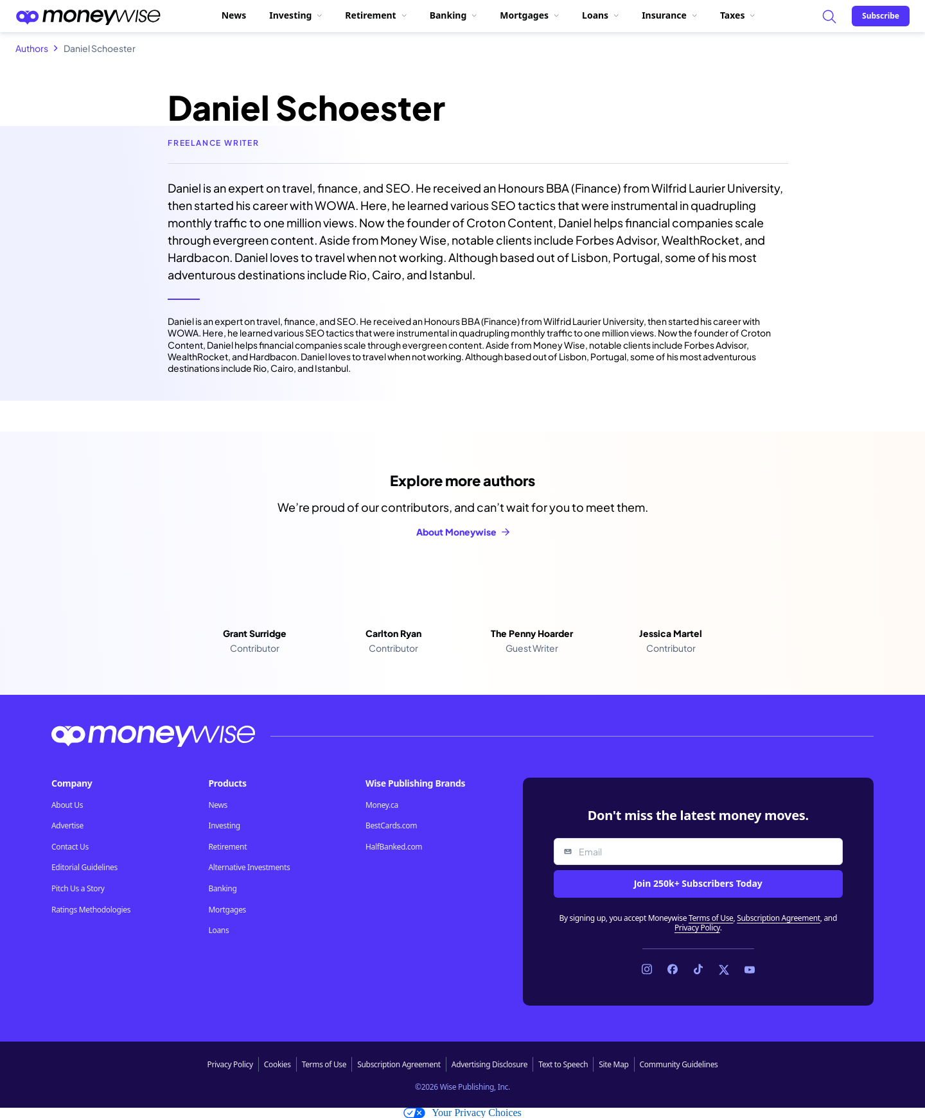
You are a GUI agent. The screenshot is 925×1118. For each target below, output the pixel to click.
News (234, 15)
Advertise (67, 826)
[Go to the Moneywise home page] (88, 16)
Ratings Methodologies (90, 910)
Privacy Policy (697, 927)
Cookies (277, 1064)
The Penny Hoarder (532, 633)
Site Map (613, 1064)
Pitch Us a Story (78, 889)
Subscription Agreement (778, 918)
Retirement (375, 15)
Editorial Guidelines (84, 867)
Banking (453, 15)
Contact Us (70, 847)
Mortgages (529, 15)
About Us (67, 805)
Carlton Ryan (393, 633)
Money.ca (382, 805)
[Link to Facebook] (672, 970)
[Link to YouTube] (749, 970)
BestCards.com (391, 826)
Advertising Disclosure (489, 1064)
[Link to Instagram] (647, 970)
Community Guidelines (679, 1064)
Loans (600, 15)
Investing (295, 15)
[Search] (828, 16)
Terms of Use (711, 918)
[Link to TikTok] (698, 970)
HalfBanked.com (394, 847)
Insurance (669, 15)
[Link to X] (724, 970)
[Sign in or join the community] (881, 16)
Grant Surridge (254, 633)
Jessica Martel (670, 633)
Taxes (737, 15)
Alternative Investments (249, 867)
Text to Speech (563, 1064)
